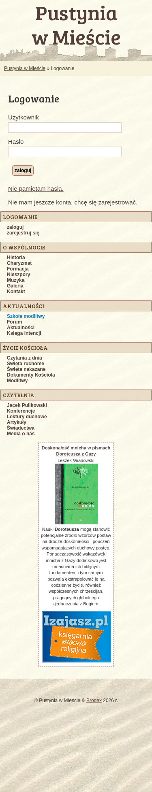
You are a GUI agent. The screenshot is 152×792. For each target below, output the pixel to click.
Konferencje (21, 411)
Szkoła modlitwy (26, 316)
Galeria (15, 286)
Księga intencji (24, 333)
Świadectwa (20, 428)
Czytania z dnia (24, 358)
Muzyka (15, 280)
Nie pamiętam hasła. (36, 188)
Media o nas (21, 433)
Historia (16, 257)
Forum (14, 322)
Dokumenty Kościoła (31, 375)
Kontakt (16, 291)
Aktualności (20, 327)
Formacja (17, 269)
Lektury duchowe (27, 416)
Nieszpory (18, 274)
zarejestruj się (23, 233)
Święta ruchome (25, 363)
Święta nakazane (26, 369)
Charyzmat (19, 263)
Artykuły (16, 422)
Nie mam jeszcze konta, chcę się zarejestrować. (72, 202)
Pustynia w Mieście (24, 68)
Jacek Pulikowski (27, 405)
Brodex (94, 700)
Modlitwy (17, 380)
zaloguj (15, 227)
